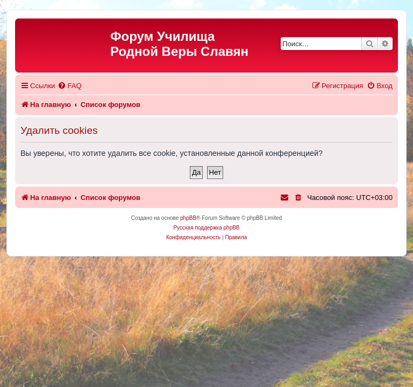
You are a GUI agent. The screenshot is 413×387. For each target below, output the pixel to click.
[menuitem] (69, 86)
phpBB (188, 218)
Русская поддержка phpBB (206, 228)
